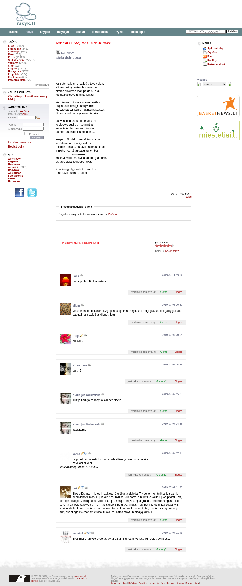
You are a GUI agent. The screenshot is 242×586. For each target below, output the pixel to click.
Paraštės (143, 583)
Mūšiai (12, 178)
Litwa (196, 583)
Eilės (11, 45)
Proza (11, 57)
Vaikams (13, 62)
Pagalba (13, 161)
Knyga (152, 583)
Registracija (16, 146)
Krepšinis (161, 583)
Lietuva (170, 583)
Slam (11, 65)
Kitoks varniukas (119, 583)
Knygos (45, 32)
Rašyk (29, 32)
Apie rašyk (14, 158)
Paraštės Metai (17, 79)
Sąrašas (212, 52)
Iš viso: (42, 85)
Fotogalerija (15, 175)
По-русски (14, 71)
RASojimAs (79, 43)
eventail (78, 533)
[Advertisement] (145, 14)
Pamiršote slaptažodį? (19, 142)
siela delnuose (101, 43)
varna (76, 454)
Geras (163, 292)
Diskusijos (138, 32)
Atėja (76, 336)
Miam (76, 305)
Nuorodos (14, 181)
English (12, 68)
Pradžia (13, 32)
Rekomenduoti (216, 64)
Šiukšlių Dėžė (16, 60)
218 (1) (26, 114)
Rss (209, 56)
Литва (189, 583)
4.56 (157, 245)
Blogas (178, 292)
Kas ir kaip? (172, 250)
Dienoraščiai (100, 32)
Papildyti (212, 60)
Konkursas (15, 77)
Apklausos (14, 172)
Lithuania (180, 583)
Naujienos (14, 164)
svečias (24, 111)
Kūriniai (62, 43)
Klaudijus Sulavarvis (86, 395)
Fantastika (14, 48)
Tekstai (80, 32)
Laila (76, 276)
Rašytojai (63, 32)
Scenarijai (14, 51)
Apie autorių (215, 48)
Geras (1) (161, 381)
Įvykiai (120, 32)
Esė (10, 54)
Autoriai (13, 167)
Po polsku (14, 74)
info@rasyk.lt (80, 576)
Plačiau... (113, 214)
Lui (75, 488)
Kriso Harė (80, 365)
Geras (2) (161, 474)
